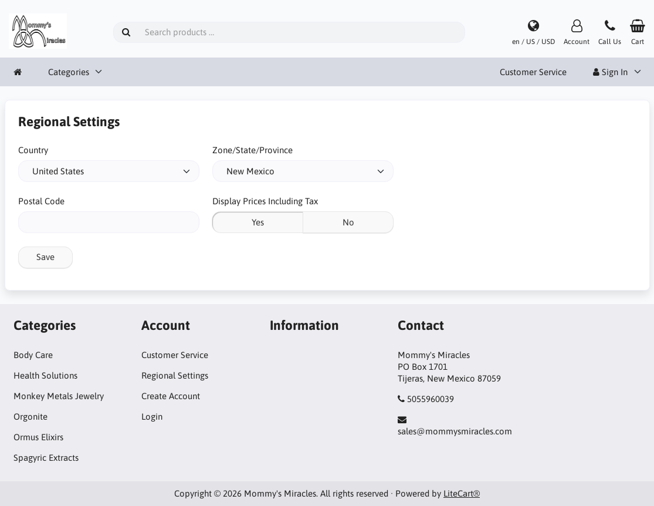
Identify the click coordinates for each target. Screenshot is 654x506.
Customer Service (533, 72)
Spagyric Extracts (46, 458)
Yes (258, 222)
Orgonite (30, 416)
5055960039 (430, 399)
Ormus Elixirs (38, 437)
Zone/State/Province (252, 150)
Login (151, 416)
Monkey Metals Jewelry (58, 396)
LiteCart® (461, 493)
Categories (68, 72)
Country (33, 150)
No (348, 222)
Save (45, 257)
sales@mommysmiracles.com (455, 431)
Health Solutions (45, 375)
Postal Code (41, 201)
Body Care (33, 355)
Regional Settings (174, 375)
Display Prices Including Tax (265, 201)
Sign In (610, 72)
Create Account (170, 396)
